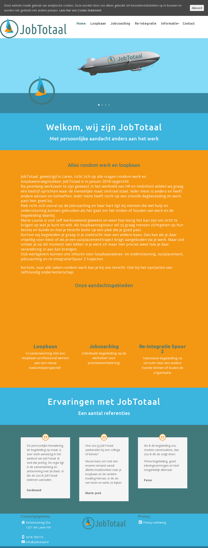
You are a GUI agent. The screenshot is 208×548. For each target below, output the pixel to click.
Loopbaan (94, 23)
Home (77, 23)
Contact (185, 23)
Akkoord (197, 8)
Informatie (165, 23)
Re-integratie (142, 23)
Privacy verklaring (154, 515)
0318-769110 (34, 530)
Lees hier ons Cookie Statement (80, 10)
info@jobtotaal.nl (37, 535)
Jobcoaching (116, 23)
